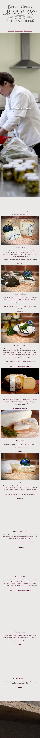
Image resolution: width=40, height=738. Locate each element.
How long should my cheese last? (20, 214)
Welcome (11, 31)
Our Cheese (19, 31)
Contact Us (28, 31)
